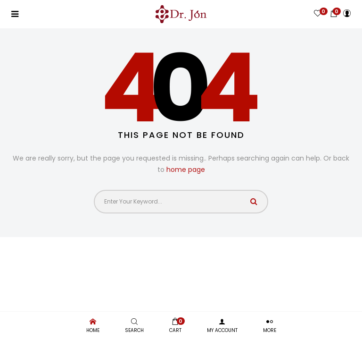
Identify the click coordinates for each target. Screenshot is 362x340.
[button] (333, 13)
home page (185, 169)
